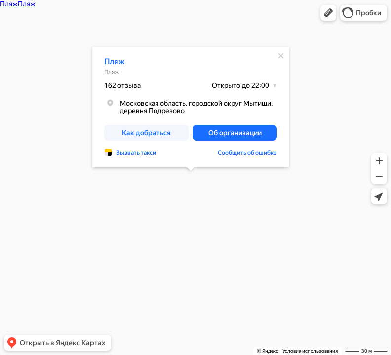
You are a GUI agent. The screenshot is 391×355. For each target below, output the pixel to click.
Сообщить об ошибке (247, 152)
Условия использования (310, 351)
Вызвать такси (136, 152)
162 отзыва (122, 85)
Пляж (114, 61)
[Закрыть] (281, 56)
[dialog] (190, 107)
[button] (328, 13)
